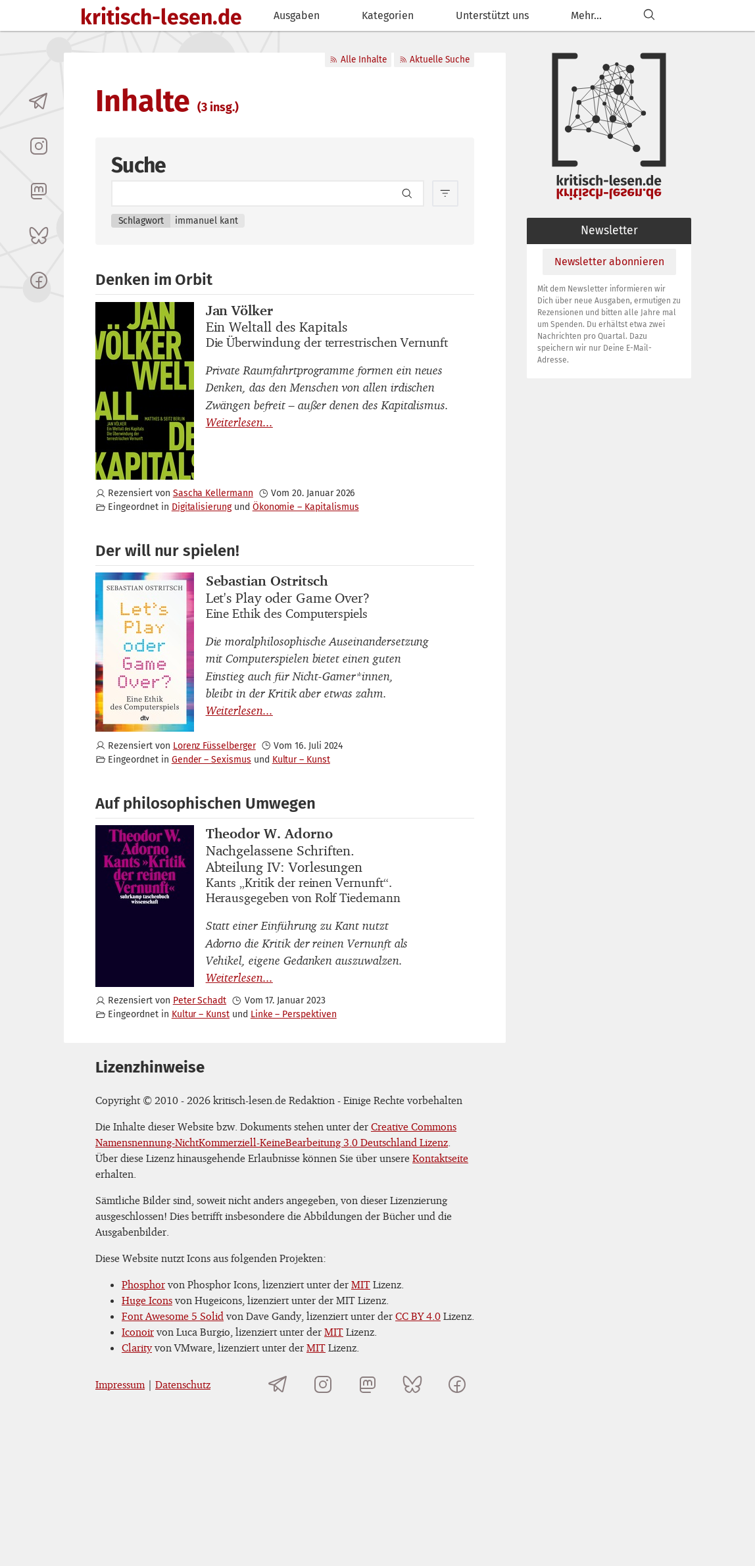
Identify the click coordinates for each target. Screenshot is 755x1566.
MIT (360, 1284)
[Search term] (267, 193)
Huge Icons (147, 1300)
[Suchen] (649, 15)
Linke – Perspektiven (294, 1014)
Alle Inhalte (358, 59)
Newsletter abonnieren (609, 261)
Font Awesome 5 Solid (173, 1316)
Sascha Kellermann (213, 493)
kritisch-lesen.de (161, 17)
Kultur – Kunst (301, 759)
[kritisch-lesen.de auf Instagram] (39, 146)
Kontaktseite (440, 1158)
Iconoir (138, 1331)
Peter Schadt (199, 1000)
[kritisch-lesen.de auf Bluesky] (39, 235)
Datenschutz (182, 1384)
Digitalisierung (201, 507)
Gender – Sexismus (211, 759)
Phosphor (143, 1284)
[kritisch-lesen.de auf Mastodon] (39, 191)
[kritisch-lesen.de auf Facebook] (39, 280)
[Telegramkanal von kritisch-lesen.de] (39, 101)
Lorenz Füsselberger (214, 745)
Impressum (120, 1384)
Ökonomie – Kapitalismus (306, 507)
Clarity (137, 1347)
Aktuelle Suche (434, 59)
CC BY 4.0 (418, 1316)
